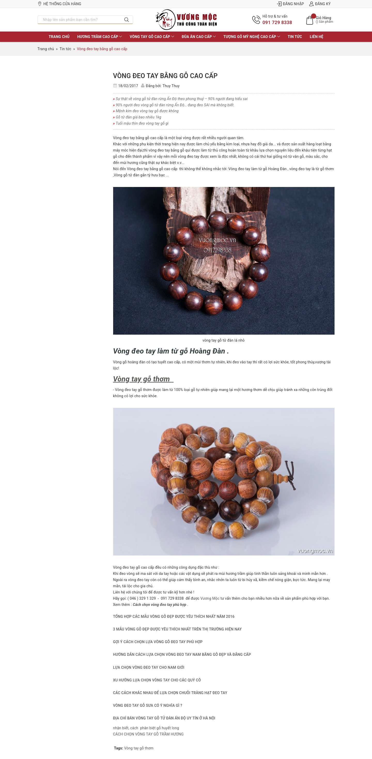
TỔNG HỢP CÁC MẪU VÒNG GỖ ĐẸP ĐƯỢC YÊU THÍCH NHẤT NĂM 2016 (174, 616)
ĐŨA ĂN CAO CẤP (199, 37)
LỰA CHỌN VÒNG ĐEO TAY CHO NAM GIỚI (148, 667)
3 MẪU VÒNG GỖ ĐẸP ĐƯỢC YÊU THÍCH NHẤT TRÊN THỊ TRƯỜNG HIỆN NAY (177, 629)
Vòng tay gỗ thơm (139, 748)
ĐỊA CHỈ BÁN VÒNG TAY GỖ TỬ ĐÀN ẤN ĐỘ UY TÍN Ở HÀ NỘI (164, 718)
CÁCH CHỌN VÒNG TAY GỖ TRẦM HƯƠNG (148, 734)
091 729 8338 (277, 22)
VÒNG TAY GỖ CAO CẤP (152, 37)
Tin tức (295, 37)
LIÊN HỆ (316, 37)
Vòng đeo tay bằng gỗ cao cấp (165, 76)
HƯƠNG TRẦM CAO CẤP (99, 37)
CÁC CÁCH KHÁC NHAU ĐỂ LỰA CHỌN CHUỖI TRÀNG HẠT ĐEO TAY (170, 693)
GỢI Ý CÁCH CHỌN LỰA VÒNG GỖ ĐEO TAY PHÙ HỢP (158, 642)
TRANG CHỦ (59, 37)
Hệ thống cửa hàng (59, 4)
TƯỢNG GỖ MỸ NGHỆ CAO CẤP (251, 37)
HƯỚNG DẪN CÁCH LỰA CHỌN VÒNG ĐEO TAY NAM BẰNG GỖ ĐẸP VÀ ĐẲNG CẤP (182, 654)
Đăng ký (320, 4)
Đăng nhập (290, 4)
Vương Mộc (209, 598)
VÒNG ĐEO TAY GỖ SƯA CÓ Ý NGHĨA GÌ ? (147, 705)
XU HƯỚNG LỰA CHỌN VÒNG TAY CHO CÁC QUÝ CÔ (157, 680)
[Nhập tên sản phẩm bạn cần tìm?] (79, 20)
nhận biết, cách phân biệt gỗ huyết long (146, 728)
